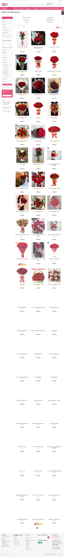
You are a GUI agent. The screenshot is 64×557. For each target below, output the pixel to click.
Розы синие (23, 25)
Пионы (27, 545)
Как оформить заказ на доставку (18, 535)
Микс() (5, 75)
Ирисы (27, 548)
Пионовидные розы (50, 19)
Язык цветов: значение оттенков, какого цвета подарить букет (6, 103)
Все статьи (10, 100)
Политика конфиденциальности (5, 541)
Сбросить (7, 86)
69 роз (19, 25)
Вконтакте (39, 543)
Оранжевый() (6, 76)
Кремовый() (6, 73)
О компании (4, 534)
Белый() (5, 67)
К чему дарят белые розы (7, 110)
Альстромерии (28, 547)
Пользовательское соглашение (5, 543)
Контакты (3, 537)
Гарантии (15, 540)
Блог (2, 547)
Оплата (15, 537)
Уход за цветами (16, 541)
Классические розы (26, 17)
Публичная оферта (5, 544)
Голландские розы (50, 17)
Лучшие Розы (6, 554)
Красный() (6, 72)
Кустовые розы (26, 19)
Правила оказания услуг (6, 546)
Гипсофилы (28, 544)
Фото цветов (4, 539)
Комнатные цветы (29, 549)
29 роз (16, 25)
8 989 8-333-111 (49, 3)
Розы (27, 536)
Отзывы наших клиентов (6, 536)
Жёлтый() (5, 68)
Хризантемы (28, 543)
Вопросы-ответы (16, 542)
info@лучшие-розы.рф (56, 539)
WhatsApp (41, 543)
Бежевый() (5, 66)
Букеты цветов (28, 537)
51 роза (27, 541)
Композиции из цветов (30, 540)
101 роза (27, 539)
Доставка (15, 538)
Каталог (27, 534)
